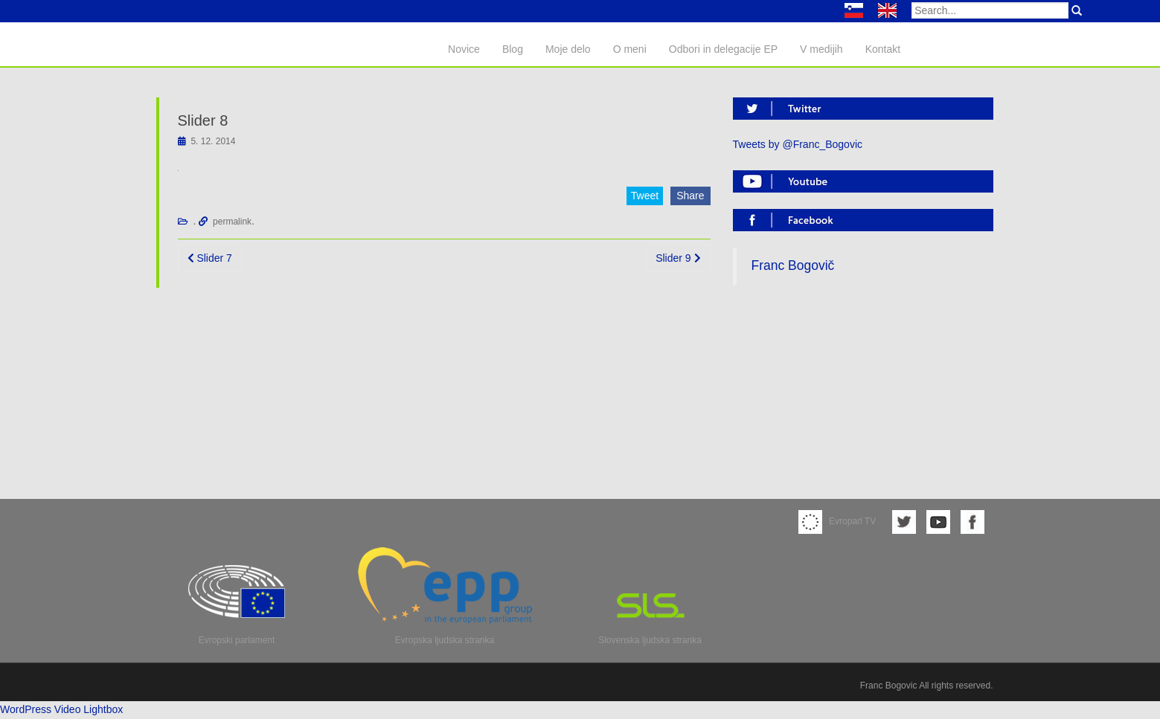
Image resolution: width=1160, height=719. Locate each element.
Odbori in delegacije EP (723, 49)
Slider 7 (210, 258)
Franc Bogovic (888, 685)
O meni (630, 49)
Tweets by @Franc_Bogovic (798, 144)
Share (690, 195)
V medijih (821, 49)
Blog (512, 49)
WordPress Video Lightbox (61, 709)
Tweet (644, 195)
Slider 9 (678, 258)
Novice (464, 49)
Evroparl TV (837, 521)
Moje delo (568, 49)
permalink (232, 221)
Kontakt (882, 49)
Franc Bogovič (793, 265)
